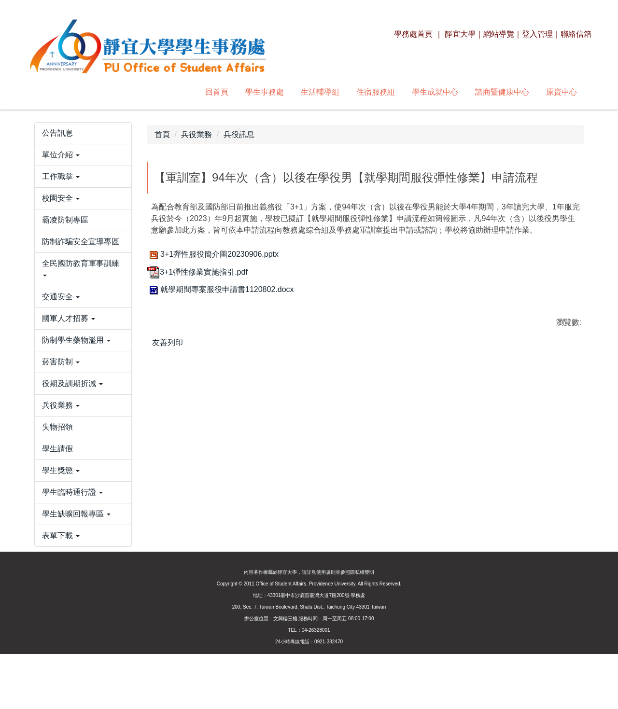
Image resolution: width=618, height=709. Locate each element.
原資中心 (429, 92)
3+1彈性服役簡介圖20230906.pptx (213, 254)
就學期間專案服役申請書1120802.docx (220, 289)
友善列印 (167, 342)
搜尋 (570, 92)
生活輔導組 (188, 92)
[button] (83, 185)
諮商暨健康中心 (370, 92)
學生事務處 (132, 92)
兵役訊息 (239, 134)
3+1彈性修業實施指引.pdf (197, 272)
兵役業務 (196, 134)
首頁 (162, 134)
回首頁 (85, 92)
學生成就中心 (303, 92)
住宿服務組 (244, 92)
